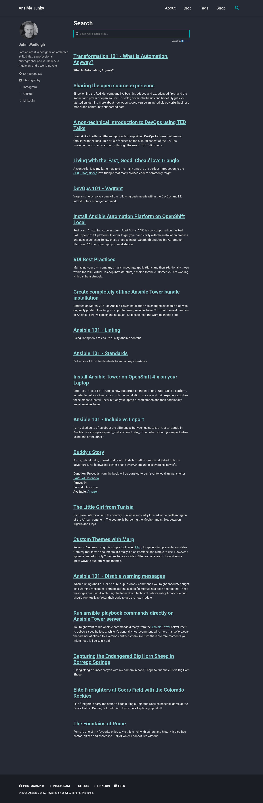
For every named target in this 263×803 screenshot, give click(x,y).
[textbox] (131, 34)
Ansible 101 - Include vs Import (108, 428)
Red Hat (27, 56)
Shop (220, 8)
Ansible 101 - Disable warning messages (119, 586)
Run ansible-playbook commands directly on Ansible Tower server (123, 627)
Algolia (185, 41)
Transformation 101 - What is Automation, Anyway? (120, 60)
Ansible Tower (162, 638)
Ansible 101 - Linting (96, 338)
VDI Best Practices (94, 262)
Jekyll (65, 793)
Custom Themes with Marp (103, 549)
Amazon (93, 501)
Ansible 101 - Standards (100, 361)
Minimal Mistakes (83, 793)
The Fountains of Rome (99, 735)
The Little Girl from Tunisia (103, 517)
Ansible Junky (31, 8)
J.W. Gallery (48, 61)
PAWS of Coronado (86, 487)
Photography (32, 786)
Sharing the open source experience (114, 86)
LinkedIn (102, 786)
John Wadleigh (32, 44)
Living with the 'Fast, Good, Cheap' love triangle (126, 162)
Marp (139, 557)
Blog (187, 8)
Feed (120, 786)
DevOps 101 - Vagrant (98, 190)
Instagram (59, 786)
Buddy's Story (88, 461)
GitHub (81, 786)
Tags (203, 8)
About (169, 8)
